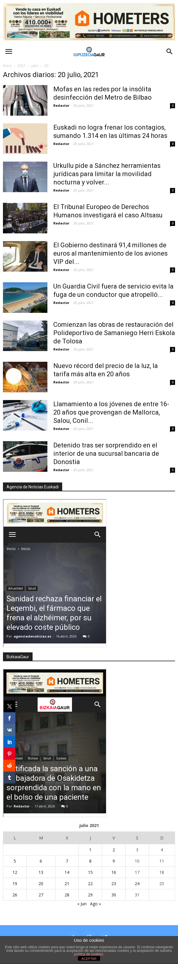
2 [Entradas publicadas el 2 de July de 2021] (114, 850)
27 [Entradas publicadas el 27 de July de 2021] (41, 895)
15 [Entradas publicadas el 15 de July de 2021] (90, 872)
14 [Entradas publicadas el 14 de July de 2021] (67, 872)
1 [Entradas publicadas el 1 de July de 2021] (90, 850)
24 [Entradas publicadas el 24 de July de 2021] (137, 883)
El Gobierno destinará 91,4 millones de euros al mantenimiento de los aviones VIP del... (110, 253)
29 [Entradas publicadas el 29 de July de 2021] (90, 895)
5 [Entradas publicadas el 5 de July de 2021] (15, 861)
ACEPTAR (89, 958)
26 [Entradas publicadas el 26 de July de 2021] (14, 895)
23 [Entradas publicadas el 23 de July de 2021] (113, 883)
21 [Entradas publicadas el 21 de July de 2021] (67, 883)
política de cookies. (89, 954)
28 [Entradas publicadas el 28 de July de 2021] (67, 895)
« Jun (81, 903)
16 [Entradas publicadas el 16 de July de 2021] (113, 872)
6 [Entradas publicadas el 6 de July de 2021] (41, 861)
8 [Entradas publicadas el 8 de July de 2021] (90, 861)
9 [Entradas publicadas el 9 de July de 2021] (114, 861)
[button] (169, 52)
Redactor (61, 105)
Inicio (7, 65)
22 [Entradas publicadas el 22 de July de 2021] (90, 883)
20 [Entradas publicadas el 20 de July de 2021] (41, 883)
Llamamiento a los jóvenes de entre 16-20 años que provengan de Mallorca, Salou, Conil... (111, 412)
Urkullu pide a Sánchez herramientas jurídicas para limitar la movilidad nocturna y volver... (107, 174)
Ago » (95, 903)
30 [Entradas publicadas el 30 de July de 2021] (113, 895)
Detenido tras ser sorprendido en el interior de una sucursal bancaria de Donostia (106, 454)
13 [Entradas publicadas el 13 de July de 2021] (41, 872)
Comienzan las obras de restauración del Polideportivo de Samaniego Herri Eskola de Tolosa (114, 333)
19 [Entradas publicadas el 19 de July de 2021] (14, 883)
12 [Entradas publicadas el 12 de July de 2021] (14, 872)
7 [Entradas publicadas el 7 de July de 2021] (67, 861)
